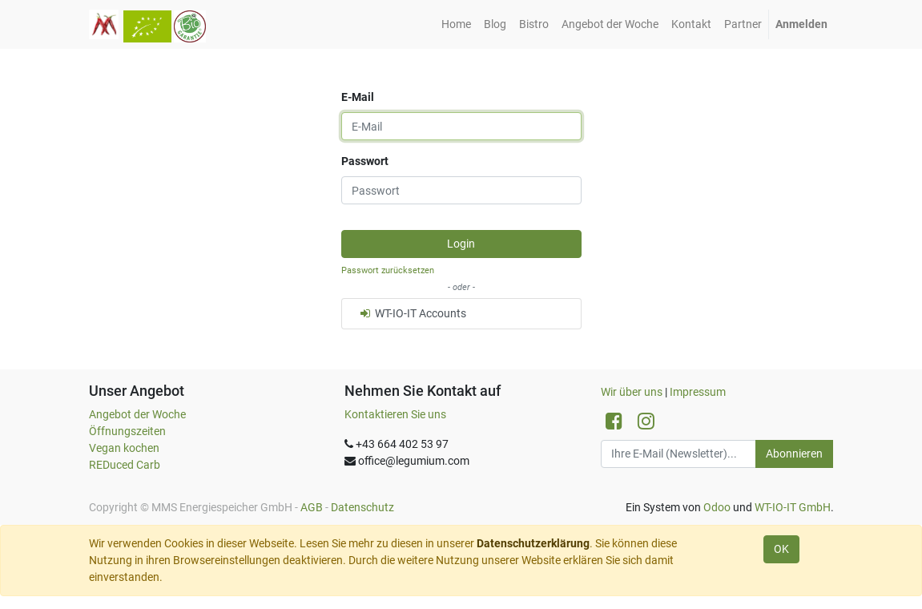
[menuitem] (456, 24)
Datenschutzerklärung (533, 543)
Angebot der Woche (137, 414)
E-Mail (357, 97)
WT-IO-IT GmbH (793, 507)
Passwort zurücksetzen (387, 270)
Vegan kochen (124, 448)
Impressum (698, 391)
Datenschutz (362, 507)
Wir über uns (631, 391)
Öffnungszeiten (127, 431)
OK (781, 548)
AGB (311, 507)
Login (461, 243)
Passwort (365, 161)
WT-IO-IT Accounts (412, 313)
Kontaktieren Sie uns (395, 414)
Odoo (717, 507)
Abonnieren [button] (794, 453)
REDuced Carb (124, 464)
